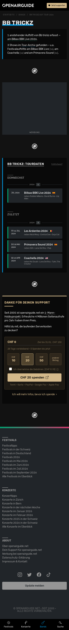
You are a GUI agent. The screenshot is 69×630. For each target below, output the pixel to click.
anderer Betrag (55, 359)
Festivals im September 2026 (19, 472)
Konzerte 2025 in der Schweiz (20, 519)
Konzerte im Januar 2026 (17, 511)
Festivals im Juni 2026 (15, 464)
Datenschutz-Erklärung (16, 557)
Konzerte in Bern (11, 503)
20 (27, 359)
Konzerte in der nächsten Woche (21, 507)
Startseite (9, 15)
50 (41, 359)
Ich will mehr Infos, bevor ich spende (33, 394)
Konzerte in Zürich (12, 499)
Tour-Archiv (29, 45)
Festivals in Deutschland (16, 453)
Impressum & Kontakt (14, 561)
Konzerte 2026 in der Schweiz (20, 522)
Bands (22, 15)
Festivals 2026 (11, 457)
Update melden (34, 585)
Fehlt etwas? (56, 164)
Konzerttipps (9, 495)
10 (13, 359)
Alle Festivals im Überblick (17, 476)
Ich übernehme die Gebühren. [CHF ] (34, 369)
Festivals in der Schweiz (16, 449)
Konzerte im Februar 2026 (17, 515)
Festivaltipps (9, 445)
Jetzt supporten (56, 5)
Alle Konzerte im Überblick (17, 526)
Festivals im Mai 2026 (15, 461)
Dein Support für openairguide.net (22, 550)
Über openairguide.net (15, 546)
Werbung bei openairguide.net (19, 553)
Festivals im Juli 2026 (15, 468)
